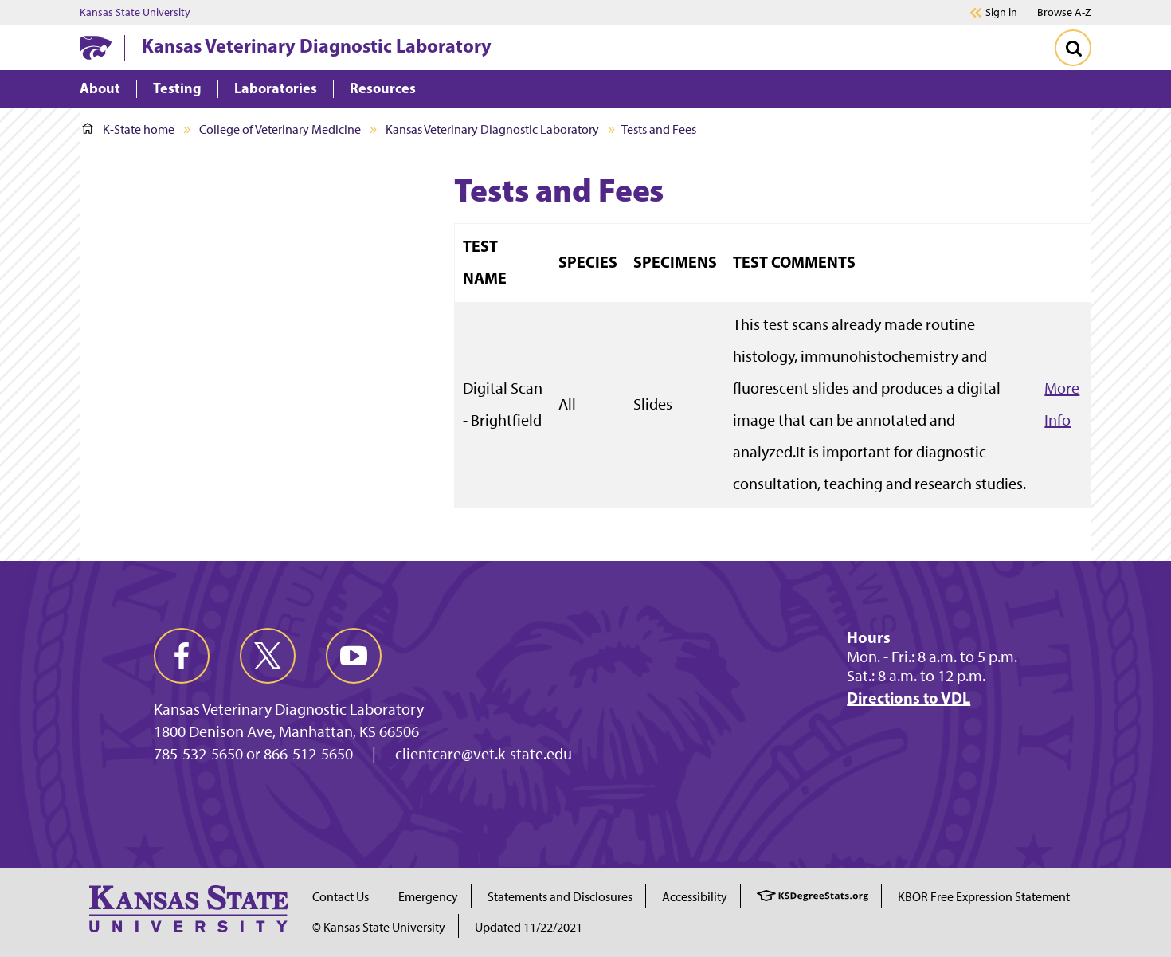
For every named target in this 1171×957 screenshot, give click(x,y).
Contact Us (340, 896)
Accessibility (694, 896)
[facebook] (182, 656)
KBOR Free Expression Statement (984, 896)
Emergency (428, 896)
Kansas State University (135, 12)
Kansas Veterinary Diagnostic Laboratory (317, 45)
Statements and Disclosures (560, 896)
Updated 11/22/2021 (528, 927)
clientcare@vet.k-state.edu (483, 753)
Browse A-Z (1064, 12)
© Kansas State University (378, 927)
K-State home (128, 129)
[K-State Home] (96, 47)
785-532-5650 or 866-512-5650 (253, 753)
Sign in (1001, 12)
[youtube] (354, 656)
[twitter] (268, 656)
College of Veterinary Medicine (280, 129)
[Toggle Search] (1073, 47)
